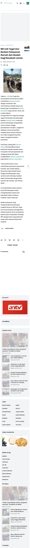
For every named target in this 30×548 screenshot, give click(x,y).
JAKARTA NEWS (20, 411)
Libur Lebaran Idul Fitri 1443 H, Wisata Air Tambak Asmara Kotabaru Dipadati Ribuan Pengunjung (19, 382)
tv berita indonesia (7, 470)
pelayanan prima (14, 101)
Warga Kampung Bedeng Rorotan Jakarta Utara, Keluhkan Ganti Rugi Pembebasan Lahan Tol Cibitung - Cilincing (18, 373)
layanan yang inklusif (17, 157)
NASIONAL (18, 418)
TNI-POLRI (18, 424)
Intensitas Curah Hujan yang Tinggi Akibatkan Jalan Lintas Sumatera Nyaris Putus (18, 365)
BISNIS (17, 405)
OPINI (3, 421)
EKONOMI (4, 408)
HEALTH (18, 408)
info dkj (4, 465)
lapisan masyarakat (15, 159)
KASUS (4, 415)
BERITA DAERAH (6, 405)
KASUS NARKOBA (20, 415)
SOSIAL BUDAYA (9, 45)
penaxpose (5, 479)
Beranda (2, 45)
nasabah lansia (11, 120)
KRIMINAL (4, 418)
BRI (8, 96)
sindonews (5, 462)
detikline (4, 456)
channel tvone (6, 476)
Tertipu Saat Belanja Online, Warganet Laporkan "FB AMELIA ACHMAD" (14, 350)
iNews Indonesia (6, 473)
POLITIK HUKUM (20, 421)
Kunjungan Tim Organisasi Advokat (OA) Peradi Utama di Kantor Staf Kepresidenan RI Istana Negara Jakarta (19, 390)
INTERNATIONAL (6, 411)
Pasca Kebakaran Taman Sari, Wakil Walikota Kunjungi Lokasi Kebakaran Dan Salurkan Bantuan (19, 357)
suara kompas (6, 459)
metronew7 (5, 468)
